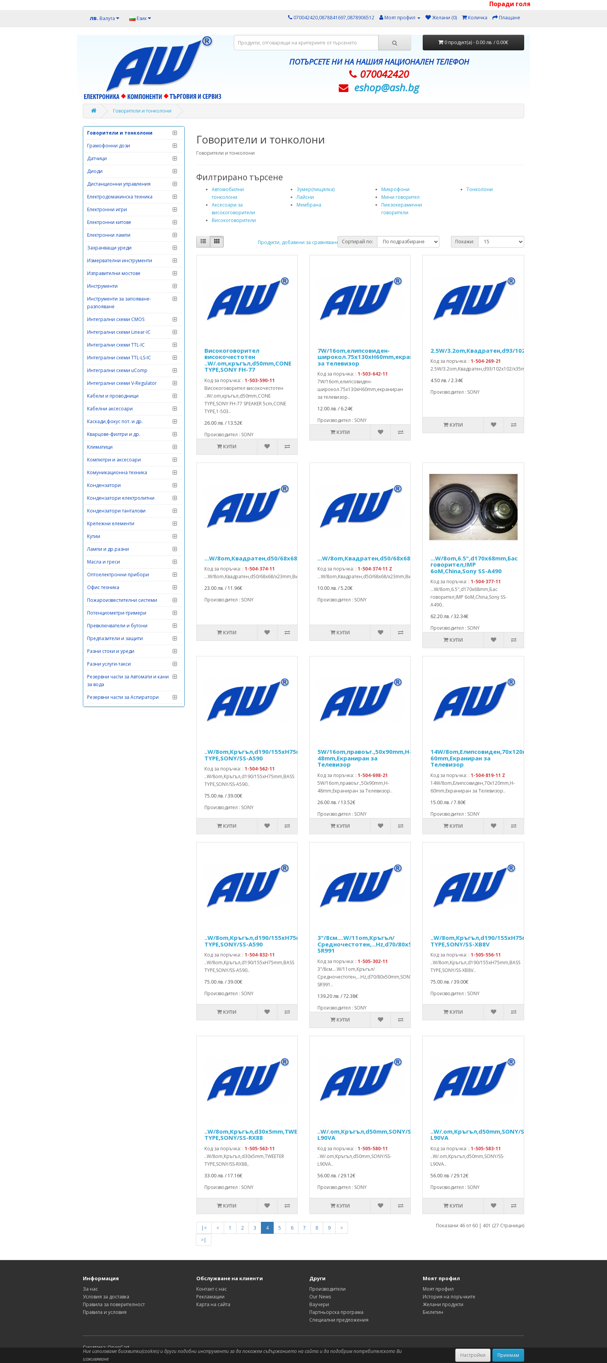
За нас (90, 1289)
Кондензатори (104, 485)
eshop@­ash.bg (386, 87)
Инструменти (102, 286)
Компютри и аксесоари (114, 459)
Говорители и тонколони (142, 111)
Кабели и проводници (113, 396)
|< (204, 1228)
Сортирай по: (357, 241)
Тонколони (479, 189)
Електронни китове (109, 222)
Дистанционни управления (119, 184)
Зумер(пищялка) (315, 189)
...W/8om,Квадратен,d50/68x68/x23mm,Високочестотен (289, 558)
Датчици (97, 158)
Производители (327, 1289)
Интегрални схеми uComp (117, 370)
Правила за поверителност (114, 1304)
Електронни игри (107, 209)
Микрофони (395, 189)
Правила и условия (105, 1312)
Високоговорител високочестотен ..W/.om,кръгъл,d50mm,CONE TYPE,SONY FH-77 (247, 360)
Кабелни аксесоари (110, 408)
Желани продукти (443, 1304)
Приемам (508, 1355)
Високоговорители (234, 220)
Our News (320, 1296)
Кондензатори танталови (116, 510)
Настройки (472, 1355)
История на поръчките (449, 1296)
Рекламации (210, 1296)
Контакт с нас (211, 1289)
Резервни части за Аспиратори (123, 697)
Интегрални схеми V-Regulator (122, 383)
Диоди (95, 171)
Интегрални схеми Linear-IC (119, 332)
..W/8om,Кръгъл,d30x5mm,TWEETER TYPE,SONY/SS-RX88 (257, 1134)
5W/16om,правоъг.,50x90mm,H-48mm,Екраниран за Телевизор (364, 758)
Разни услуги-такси (109, 664)
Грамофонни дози (108, 145)
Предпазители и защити (115, 638)
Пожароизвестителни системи (122, 600)
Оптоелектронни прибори (118, 574)
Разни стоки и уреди (110, 651)
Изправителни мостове (114, 273)
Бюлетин (433, 1312)
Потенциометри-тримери (116, 613)
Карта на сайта (213, 1304)
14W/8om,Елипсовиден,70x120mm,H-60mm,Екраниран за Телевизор (486, 758)
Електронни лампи (108, 235)
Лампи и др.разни (108, 549)
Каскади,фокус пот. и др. (115, 421)
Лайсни (305, 197)
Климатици (100, 447)
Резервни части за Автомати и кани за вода (128, 680)
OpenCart (118, 1347)
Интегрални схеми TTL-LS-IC (119, 357)
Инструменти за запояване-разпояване (119, 302)
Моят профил (438, 1289)
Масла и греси (103, 562)
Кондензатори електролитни (120, 498)
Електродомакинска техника (120, 196)
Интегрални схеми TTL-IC (116, 345)
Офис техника (103, 587)
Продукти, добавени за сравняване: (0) (302, 242)
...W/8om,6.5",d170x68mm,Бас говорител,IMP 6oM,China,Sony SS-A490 (474, 564)
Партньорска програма (336, 1312)
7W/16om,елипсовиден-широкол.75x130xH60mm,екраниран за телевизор (372, 357)
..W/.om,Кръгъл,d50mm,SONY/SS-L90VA (367, 1134)
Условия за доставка (106, 1296)
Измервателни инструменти (119, 260)
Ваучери (319, 1304)
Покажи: (464, 241)
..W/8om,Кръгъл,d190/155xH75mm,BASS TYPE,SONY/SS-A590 (263, 755)
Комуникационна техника (117, 472)
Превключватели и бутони (117, 625)
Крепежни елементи (110, 523)
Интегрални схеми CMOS (115, 319)
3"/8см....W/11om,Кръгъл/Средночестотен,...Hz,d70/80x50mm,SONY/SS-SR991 (386, 944)
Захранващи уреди (109, 247)
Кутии (93, 536)
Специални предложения (339, 1320)
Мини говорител (400, 197)
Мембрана (309, 205)
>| (203, 1240)
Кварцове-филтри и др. (113, 434)
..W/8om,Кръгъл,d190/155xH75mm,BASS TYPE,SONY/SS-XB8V (489, 941)
